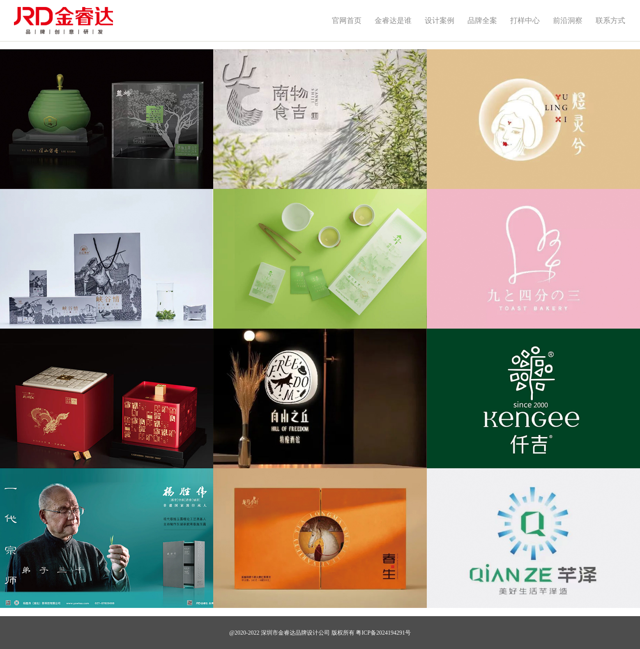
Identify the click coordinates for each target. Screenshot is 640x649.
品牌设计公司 (312, 633)
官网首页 (346, 20)
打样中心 (525, 20)
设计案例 (439, 20)
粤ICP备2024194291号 (383, 633)
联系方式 (610, 20)
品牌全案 (482, 20)
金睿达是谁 (393, 20)
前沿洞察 (567, 20)
